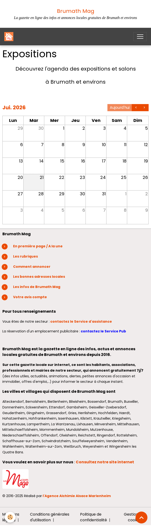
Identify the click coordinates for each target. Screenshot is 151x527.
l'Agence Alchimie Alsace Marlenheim (77, 495)
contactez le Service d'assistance (81, 321)
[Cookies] (10, 517)
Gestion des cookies (135, 517)
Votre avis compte (30, 297)
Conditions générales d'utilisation (49, 517)
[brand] (9, 36)
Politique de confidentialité (93, 517)
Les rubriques (25, 256)
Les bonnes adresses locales (39, 276)
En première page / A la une (38, 246)
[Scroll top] (141, 517)
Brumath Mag (75, 11)
